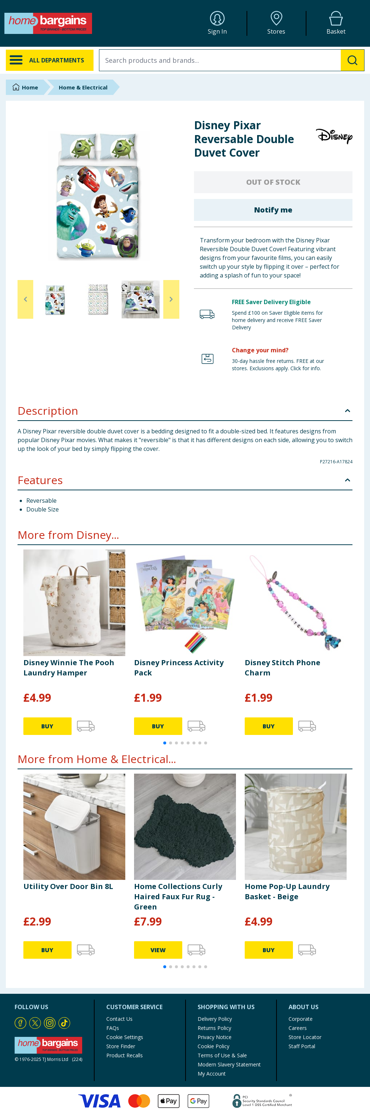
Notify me (273, 210)
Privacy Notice (215, 1037)
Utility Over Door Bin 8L (68, 886)
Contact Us (119, 1018)
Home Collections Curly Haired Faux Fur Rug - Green (178, 896)
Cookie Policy (213, 1046)
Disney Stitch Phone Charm (282, 668)
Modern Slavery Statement (229, 1064)
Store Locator (305, 1037)
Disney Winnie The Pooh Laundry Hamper (68, 668)
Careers (298, 1027)
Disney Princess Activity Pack (179, 668)
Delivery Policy (215, 1018)
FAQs (112, 1027)
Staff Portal (302, 1046)
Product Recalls (124, 1055)
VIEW (158, 950)
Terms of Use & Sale (222, 1055)
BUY (47, 726)
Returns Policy (214, 1027)
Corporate (301, 1018)
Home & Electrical (83, 87)
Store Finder (120, 1046)
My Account (212, 1073)
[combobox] (231, 60)
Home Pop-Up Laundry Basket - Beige (287, 891)
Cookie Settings (124, 1037)
